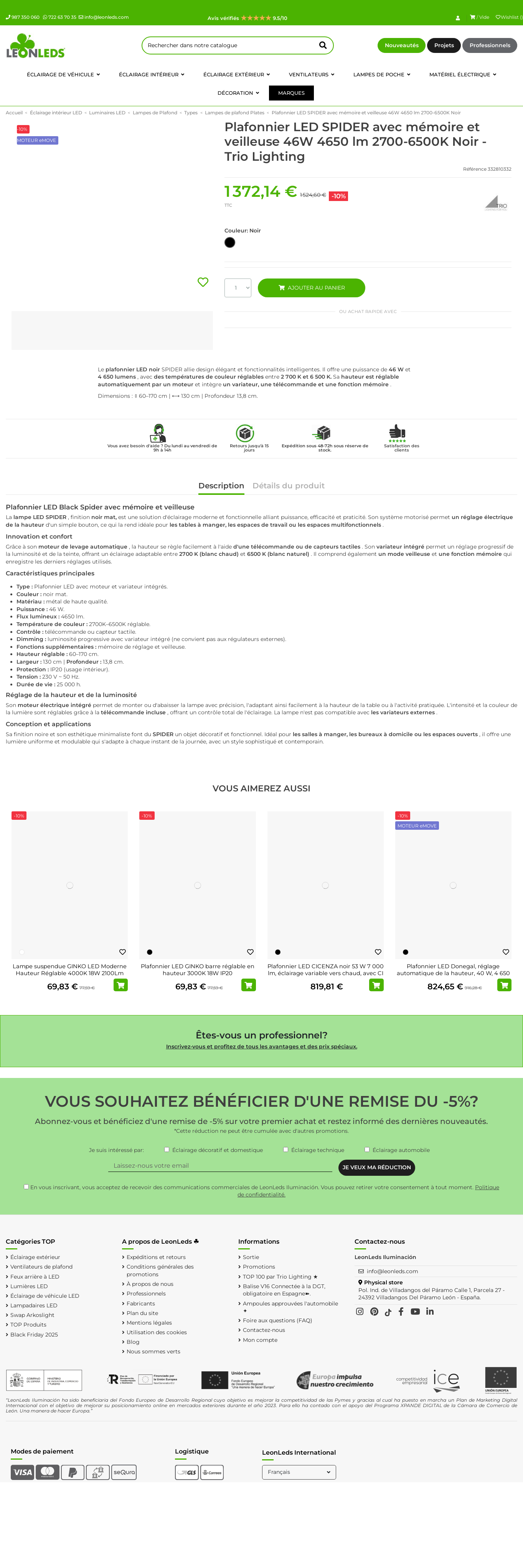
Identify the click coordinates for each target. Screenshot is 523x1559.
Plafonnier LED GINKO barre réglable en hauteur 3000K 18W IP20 (197, 970)
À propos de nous (150, 1283)
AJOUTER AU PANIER (311, 287)
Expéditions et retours (156, 1257)
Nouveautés (402, 45)
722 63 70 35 (59, 17)
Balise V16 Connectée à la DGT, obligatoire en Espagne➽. (284, 1290)
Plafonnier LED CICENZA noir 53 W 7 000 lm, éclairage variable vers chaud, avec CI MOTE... (325, 973)
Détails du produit (288, 486)
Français (300, 1471)
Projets (444, 45)
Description (221, 486)
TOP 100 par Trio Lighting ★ (280, 1276)
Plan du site (142, 1313)
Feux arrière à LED (34, 1276)
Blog (133, 1341)
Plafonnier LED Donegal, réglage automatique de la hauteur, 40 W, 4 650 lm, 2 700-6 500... (453, 973)
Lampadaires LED (34, 1305)
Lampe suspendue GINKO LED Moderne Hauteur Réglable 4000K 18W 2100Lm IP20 (70, 973)
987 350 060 (23, 17)
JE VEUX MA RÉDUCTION (377, 1167)
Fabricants (141, 1303)
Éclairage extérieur (35, 1257)
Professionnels (490, 45)
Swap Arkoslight (32, 1315)
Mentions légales (149, 1322)
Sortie (251, 1257)
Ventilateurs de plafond (41, 1266)
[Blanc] (22, 952)
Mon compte (260, 1340)
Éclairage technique (317, 1150)
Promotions (259, 1266)
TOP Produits (28, 1324)
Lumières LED (29, 1286)
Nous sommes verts (153, 1351)
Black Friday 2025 (34, 1334)
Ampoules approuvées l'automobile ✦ (290, 1307)
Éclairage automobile (401, 1150)
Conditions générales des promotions (160, 1270)
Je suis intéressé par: (116, 1150)
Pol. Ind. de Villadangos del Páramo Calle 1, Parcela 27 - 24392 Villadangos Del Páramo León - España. (431, 1294)
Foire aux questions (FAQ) (277, 1320)
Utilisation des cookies (157, 1332)
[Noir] (149, 952)
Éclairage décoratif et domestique (217, 1150)
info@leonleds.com (104, 17)
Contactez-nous (264, 1330)
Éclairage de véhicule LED (44, 1295)
